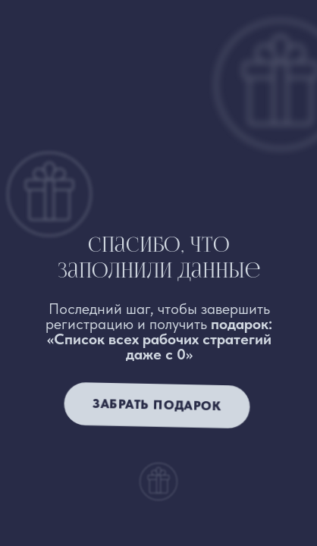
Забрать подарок (156, 405)
